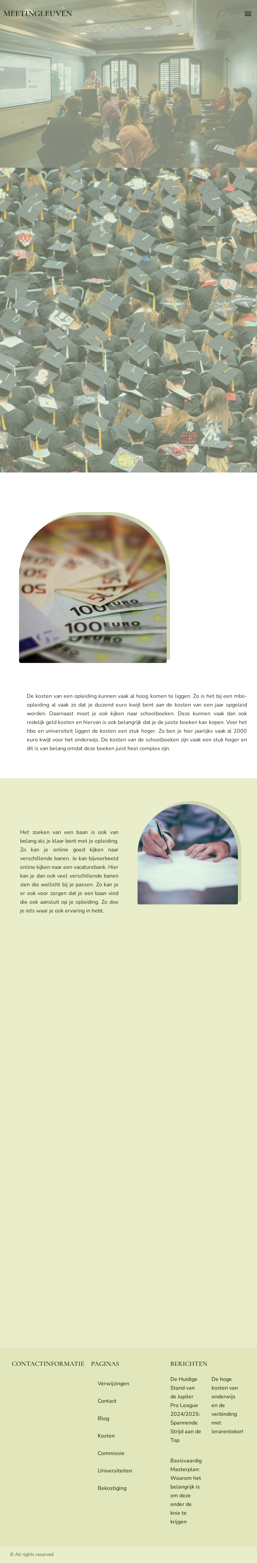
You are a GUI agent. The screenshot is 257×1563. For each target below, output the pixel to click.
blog (103, 1418)
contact (107, 1401)
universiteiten (115, 1470)
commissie (111, 1453)
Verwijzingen (113, 1383)
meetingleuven (37, 13)
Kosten (106, 1436)
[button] (248, 13)
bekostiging (112, 1488)
